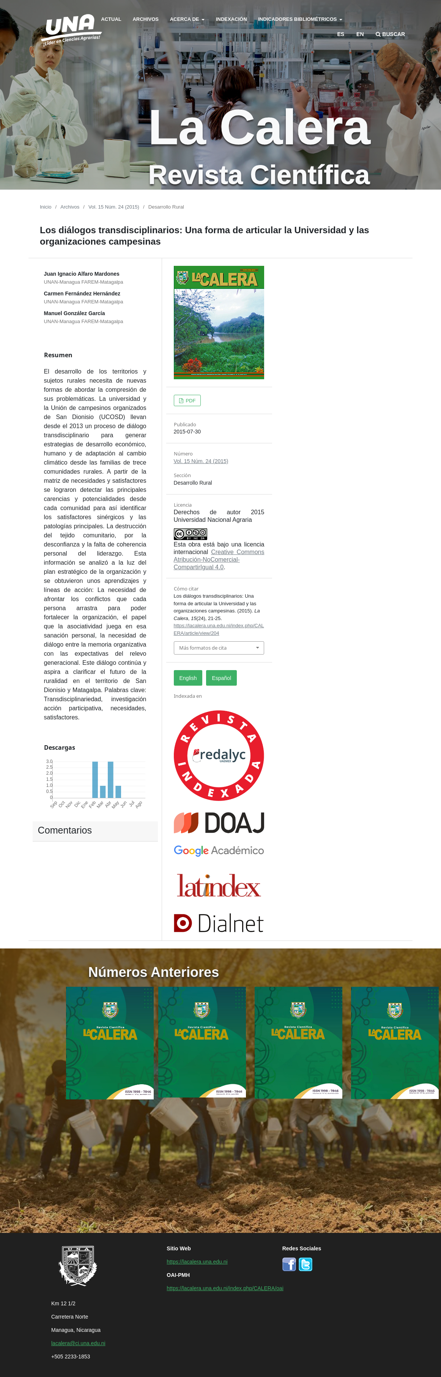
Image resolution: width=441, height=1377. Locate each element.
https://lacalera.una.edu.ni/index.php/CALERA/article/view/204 (219, 629)
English (188, 677)
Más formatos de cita (203, 647)
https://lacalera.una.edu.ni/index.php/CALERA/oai (225, 1288)
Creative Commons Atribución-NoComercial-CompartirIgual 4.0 (219, 559)
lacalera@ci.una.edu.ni (78, 1343)
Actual (111, 18)
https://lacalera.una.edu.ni (197, 1261)
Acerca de (185, 18)
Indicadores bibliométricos (298, 18)
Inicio (45, 206)
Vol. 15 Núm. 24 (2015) (113, 206)
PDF (190, 400)
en (360, 34)
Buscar (390, 34)
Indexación (231, 18)
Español (221, 677)
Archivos (145, 18)
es (341, 34)
